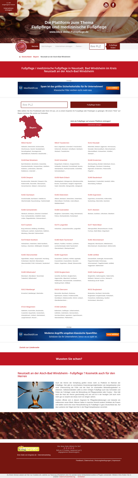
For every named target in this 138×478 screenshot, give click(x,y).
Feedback (79, 460)
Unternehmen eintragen (63, 46)
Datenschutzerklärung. (67, 477)
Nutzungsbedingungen (103, 460)
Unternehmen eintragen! (94, 125)
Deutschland (25, 57)
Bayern (36, 57)
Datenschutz (88, 460)
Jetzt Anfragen (46, 46)
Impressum (116, 460)
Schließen (81, 477)
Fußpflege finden (113, 46)
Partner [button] (79, 46)
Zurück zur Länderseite (29, 347)
